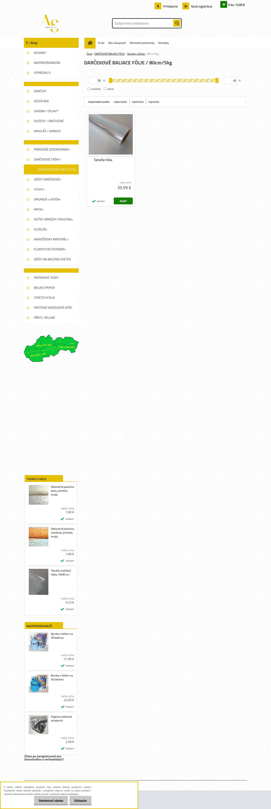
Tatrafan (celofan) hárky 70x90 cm (61, 572)
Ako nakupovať (117, 43)
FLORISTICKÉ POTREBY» (50, 249)
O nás (101, 43)
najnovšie (153, 102)
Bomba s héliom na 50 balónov (62, 677)
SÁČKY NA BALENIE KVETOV (52, 259)
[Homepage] (91, 43)
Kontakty (163, 43)
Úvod (89, 54)
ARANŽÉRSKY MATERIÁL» (51, 239)
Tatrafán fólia (103, 160)
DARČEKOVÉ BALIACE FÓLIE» (57, 169)
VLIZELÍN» (40, 229)
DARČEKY (40, 91)
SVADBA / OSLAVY (46, 111)
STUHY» (39, 189)
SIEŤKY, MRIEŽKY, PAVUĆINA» (53, 219)
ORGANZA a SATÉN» (47, 199)
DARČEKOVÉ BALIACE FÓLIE (110, 54)
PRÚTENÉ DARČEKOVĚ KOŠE (53, 307)
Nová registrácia (201, 6)
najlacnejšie (120, 102)
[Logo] (51, 23)
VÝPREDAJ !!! (42, 72)
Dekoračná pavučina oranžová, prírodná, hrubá (62, 532)
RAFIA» (39, 209)
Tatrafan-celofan (136, 54)
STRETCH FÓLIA (44, 297)
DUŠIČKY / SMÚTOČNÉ (49, 121)
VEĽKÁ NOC (41, 101)
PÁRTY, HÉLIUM (44, 317)
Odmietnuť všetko (50, 800)
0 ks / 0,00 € (236, 4)
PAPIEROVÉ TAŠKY (46, 277)
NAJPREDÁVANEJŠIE (47, 62)
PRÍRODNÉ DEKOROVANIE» (52, 149)
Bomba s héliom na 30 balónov (62, 636)
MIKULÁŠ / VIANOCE (47, 131)
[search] (176, 23)
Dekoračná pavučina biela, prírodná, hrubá (62, 491)
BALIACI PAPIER (44, 287)
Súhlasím (80, 800)
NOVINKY (40, 52)
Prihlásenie (170, 6)
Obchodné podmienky (142, 43)
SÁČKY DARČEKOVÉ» (47, 179)
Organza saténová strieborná (61, 718)
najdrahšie (138, 102)
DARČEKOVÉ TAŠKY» (47, 159)
